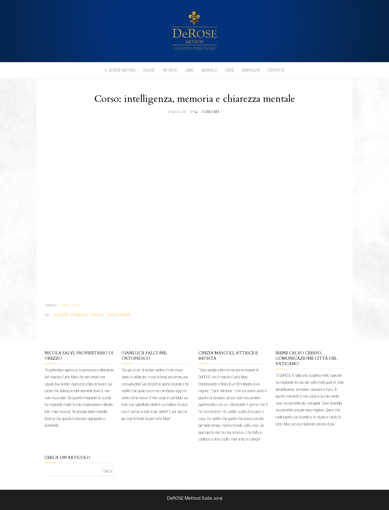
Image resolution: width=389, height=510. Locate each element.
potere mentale (118, 314)
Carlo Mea (212, 111)
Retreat (170, 70)
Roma (75, 305)
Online (149, 70)
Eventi (64, 305)
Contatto (276, 70)
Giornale (209, 70)
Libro (189, 70)
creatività (60, 314)
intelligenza (79, 314)
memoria (97, 314)
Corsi (229, 70)
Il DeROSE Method (120, 70)
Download (251, 70)
